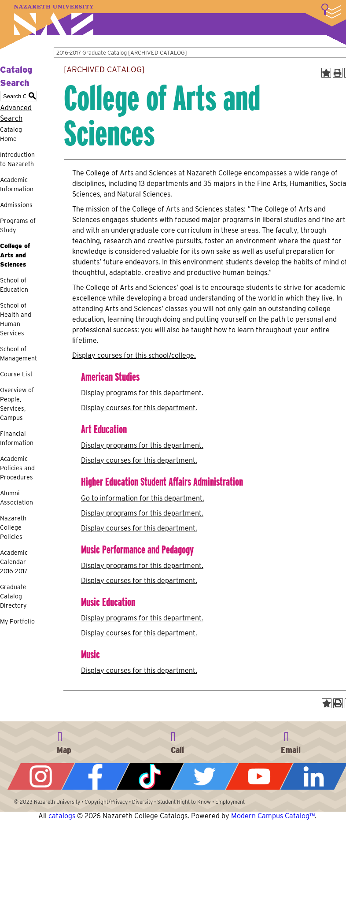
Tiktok (150, 776)
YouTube (259, 776)
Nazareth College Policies (13, 527)
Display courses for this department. (139, 408)
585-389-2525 (177, 741)
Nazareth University (53, 20)
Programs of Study (18, 225)
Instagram (41, 776)
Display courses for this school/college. (134, 355)
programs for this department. (142, 393)
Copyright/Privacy (106, 801)
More (331, 11)
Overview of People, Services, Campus (17, 403)
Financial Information (16, 438)
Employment (230, 801)
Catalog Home (11, 134)
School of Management (18, 353)
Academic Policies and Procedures (17, 468)
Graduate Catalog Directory (13, 596)
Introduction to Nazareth (17, 159)
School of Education (14, 285)
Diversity (142, 801)
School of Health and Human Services (15, 319)
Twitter (204, 776)
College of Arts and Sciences (15, 255)
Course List (16, 374)
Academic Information (16, 184)
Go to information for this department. (142, 498)
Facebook (95, 776)
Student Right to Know (184, 801)
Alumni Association (16, 498)
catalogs (61, 816)
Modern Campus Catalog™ (273, 816)
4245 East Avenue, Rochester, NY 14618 (64, 741)
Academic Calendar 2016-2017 (14, 562)
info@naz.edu (290, 741)
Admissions (16, 204)
